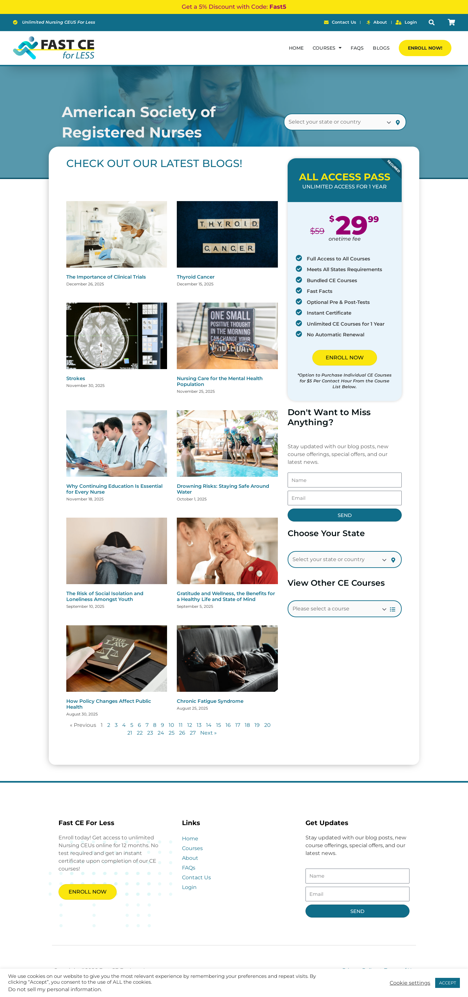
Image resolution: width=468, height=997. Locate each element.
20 (267, 725)
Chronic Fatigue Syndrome (210, 701)
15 (218, 725)
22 (140, 733)
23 (150, 733)
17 (237, 725)
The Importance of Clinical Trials (106, 277)
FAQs (357, 48)
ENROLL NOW (345, 357)
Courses (327, 47)
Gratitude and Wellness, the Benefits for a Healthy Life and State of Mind (226, 596)
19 (257, 725)
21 (129, 733)
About (190, 858)
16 (228, 725)
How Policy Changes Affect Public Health (108, 704)
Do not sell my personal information (54, 989)
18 (247, 725)
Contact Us (196, 877)
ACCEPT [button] (447, 982)
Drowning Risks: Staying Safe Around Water (223, 489)
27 (193, 733)
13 (199, 725)
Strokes (75, 378)
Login (189, 887)
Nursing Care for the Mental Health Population (220, 381)
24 (161, 733)
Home (296, 48)
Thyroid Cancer (195, 277)
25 (172, 733)
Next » (208, 733)
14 (209, 725)
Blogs (381, 48)
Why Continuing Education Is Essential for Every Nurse (114, 489)
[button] (431, 22)
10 (171, 725)
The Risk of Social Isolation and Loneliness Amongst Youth (104, 596)
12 (189, 725)
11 (181, 725)
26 (182, 733)
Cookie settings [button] (410, 983)
